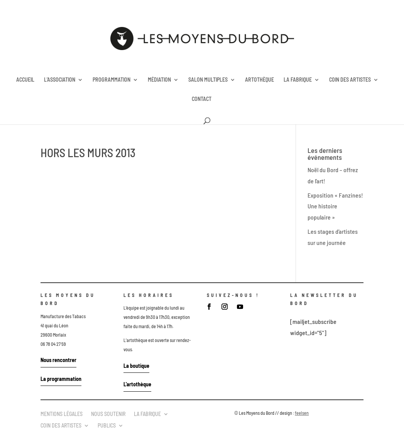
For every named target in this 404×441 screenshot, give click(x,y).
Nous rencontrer (58, 360)
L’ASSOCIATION (59, 80)
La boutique (136, 365)
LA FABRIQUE (298, 80)
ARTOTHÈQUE (259, 80)
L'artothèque (137, 384)
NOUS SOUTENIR (108, 414)
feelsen (302, 413)
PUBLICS (107, 425)
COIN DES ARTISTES (350, 80)
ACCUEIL (25, 80)
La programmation (61, 379)
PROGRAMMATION (111, 80)
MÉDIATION (159, 80)
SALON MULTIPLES (208, 80)
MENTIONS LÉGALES (62, 414)
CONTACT (201, 99)
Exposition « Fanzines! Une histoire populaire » (335, 206)
